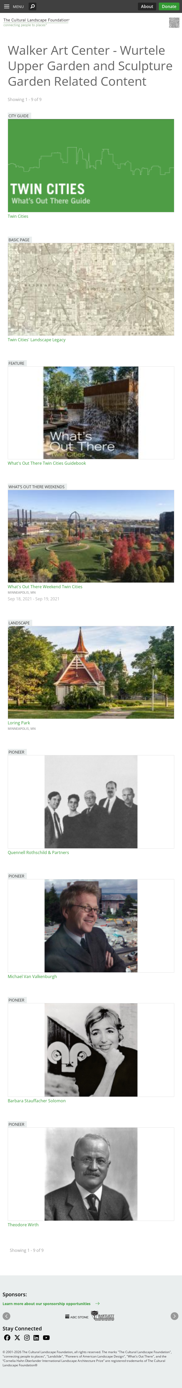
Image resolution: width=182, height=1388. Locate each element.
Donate (169, 6)
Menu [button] (18, 6)
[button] (32, 6)
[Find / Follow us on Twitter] (17, 1338)
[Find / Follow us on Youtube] (46, 1338)
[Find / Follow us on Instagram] (27, 1338)
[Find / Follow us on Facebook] (7, 1338)
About (147, 6)
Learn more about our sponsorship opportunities (46, 1303)
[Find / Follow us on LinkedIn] (36, 1338)
